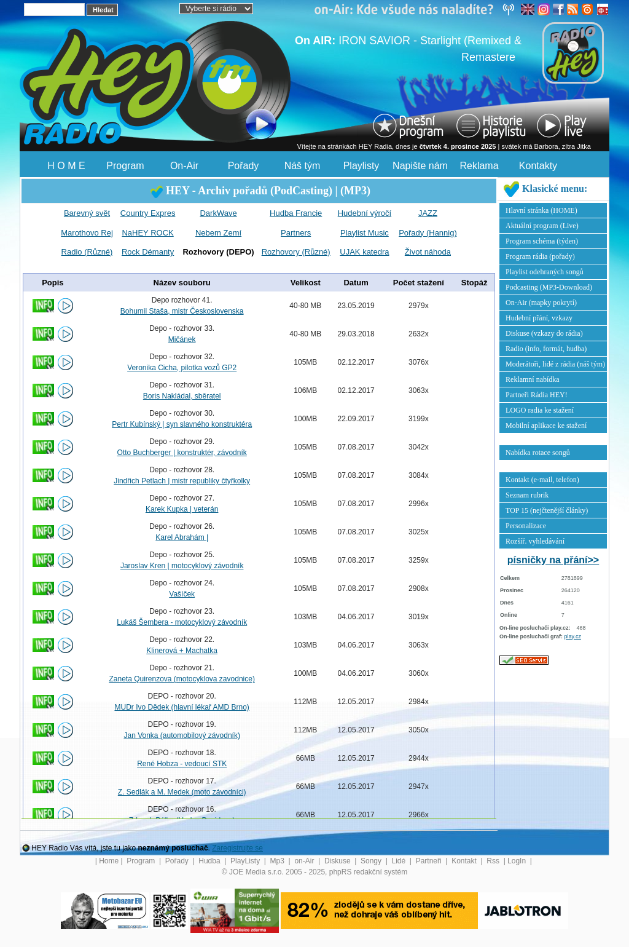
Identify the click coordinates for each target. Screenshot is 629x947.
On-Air (184, 165)
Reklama (478, 165)
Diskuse (338, 861)
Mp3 (278, 861)
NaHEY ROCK (147, 232)
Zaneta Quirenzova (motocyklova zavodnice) (181, 679)
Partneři (429, 861)
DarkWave (218, 213)
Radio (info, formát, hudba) (546, 348)
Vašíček (182, 594)
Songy (372, 861)
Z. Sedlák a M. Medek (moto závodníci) (182, 792)
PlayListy (246, 861)
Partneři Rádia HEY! (537, 394)
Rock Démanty (148, 251)
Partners (296, 232)
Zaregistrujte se (237, 848)
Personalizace (526, 525)
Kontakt (465, 861)
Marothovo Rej (87, 232)
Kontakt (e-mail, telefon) (542, 479)
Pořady (243, 165)
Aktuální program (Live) (542, 225)
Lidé (400, 861)
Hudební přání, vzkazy (539, 318)
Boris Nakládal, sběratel (182, 396)
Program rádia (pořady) (540, 256)
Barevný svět (87, 213)
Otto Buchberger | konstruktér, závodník (182, 452)
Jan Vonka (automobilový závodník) (181, 735)
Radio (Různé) (87, 251)
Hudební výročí (364, 213)
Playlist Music (364, 232)
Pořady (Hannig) (428, 232)
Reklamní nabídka (533, 379)
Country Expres (148, 213)
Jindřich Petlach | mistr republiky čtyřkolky (182, 481)
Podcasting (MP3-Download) (549, 287)
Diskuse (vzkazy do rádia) (544, 333)
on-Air (305, 861)
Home (109, 861)
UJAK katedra (364, 251)
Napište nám (420, 165)
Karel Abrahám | (181, 537)
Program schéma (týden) (542, 241)
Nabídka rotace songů (538, 452)
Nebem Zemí (218, 232)
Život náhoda (428, 251)
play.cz (573, 636)
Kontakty (538, 165)
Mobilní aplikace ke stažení (546, 425)
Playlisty (361, 165)
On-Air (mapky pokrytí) (541, 302)
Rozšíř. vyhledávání (535, 541)
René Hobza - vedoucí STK (182, 763)
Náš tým (302, 165)
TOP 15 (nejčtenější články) (547, 510)
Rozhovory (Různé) (296, 251)
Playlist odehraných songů (545, 271)
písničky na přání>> (553, 560)
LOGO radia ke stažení (540, 410)
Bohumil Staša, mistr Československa (182, 311)
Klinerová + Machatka (181, 650)
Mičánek (182, 339)
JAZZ (427, 213)
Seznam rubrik (527, 495)
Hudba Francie (296, 213)
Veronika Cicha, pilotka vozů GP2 (181, 367)
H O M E (66, 165)
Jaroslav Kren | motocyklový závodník (182, 565)
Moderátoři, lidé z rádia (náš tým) (555, 364)
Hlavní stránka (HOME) (541, 210)
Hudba (210, 861)
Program (125, 165)
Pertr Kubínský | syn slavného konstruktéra (182, 424)
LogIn (517, 861)
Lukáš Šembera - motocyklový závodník (182, 622)
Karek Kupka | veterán (182, 509)
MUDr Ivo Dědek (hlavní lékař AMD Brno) (181, 707)
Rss (493, 861)
